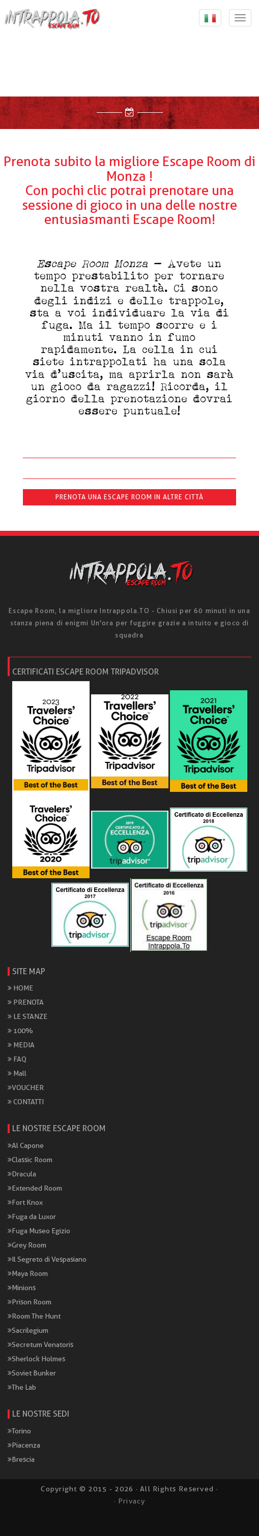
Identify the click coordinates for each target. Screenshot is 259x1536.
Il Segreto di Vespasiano (47, 1259)
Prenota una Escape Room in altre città (129, 497)
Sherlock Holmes (36, 1359)
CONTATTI (26, 1102)
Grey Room (27, 1245)
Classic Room (30, 1160)
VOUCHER (26, 1087)
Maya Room (28, 1273)
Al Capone (26, 1145)
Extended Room (35, 1188)
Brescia (21, 1459)
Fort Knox (25, 1202)
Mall (17, 1073)
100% (20, 1031)
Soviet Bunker (32, 1373)
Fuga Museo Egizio (39, 1231)
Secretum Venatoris (40, 1344)
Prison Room (29, 1302)
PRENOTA (26, 1002)
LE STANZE (27, 1016)
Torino (19, 1431)
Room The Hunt (34, 1316)
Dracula (22, 1174)
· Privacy (129, 1501)
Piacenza (24, 1445)
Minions (22, 1288)
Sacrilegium (28, 1330)
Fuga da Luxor (32, 1216)
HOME (20, 988)
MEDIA (21, 1045)
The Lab (22, 1387)
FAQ (17, 1059)
